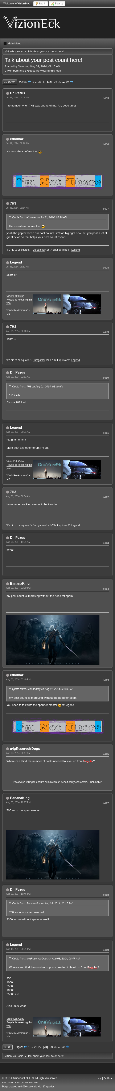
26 (39, 81)
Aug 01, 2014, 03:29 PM (18, 588)
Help (99, 1078)
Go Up (7, 1047)
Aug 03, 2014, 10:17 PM (18, 802)
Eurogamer (39, 249)
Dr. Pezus (17, 93)
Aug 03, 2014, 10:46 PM (18, 894)
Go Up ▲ (108, 1078)
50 (67, 81)
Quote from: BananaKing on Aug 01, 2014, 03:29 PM (42, 689)
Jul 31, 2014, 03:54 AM (17, 207)
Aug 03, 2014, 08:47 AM (18, 753)
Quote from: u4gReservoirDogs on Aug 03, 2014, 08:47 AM (46, 958)
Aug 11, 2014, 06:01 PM (18, 949)
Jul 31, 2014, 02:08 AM (17, 97)
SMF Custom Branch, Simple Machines (20, 1082)
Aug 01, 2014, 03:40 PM (18, 679)
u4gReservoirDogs (25, 748)
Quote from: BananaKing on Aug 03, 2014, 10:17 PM (42, 903)
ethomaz (17, 139)
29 (55, 81)
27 (44, 81)
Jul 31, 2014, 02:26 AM (17, 143)
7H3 (13, 203)
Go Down (10, 82)
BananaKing (19, 583)
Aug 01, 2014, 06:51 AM (18, 432)
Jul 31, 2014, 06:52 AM (17, 266)
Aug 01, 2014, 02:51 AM (18, 376)
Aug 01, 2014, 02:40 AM (18, 331)
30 (59, 81)
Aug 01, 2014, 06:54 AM (18, 496)
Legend (75, 249)
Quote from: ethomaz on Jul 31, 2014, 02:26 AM (39, 217)
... (36, 81)
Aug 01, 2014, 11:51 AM (18, 542)
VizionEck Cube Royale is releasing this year (19, 300)
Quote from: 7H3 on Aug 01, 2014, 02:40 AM (37, 386)
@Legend (68, 704)
